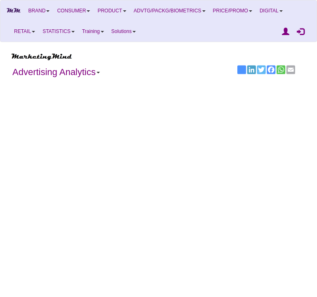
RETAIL (24, 31)
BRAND (39, 11)
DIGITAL (271, 11)
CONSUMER (73, 11)
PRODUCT (111, 11)
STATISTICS (59, 31)
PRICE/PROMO (232, 11)
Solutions (123, 31)
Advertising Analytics (56, 72)
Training (93, 31)
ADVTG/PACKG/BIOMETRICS (170, 11)
